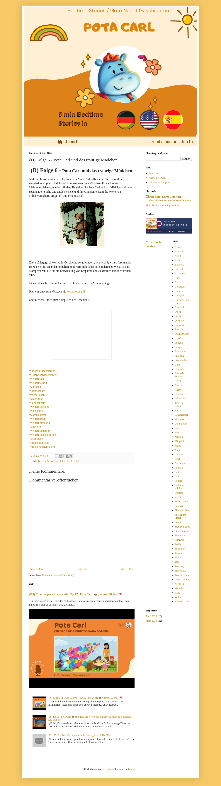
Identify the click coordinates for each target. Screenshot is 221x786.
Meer (177, 432)
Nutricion (180, 463)
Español (179, 338)
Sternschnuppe (182, 526)
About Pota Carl (157, 177)
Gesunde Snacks (179, 375)
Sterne (178, 522)
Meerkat (179, 436)
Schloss (179, 506)
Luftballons (181, 423)
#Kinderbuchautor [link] (39, 430)
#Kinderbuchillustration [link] (42, 434)
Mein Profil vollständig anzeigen (163, 205)
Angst (178, 256)
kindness (179, 419)
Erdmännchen (182, 333)
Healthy (179, 394)
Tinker (178, 557)
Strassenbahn (181, 531)
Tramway (180, 566)
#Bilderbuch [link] (36, 438)
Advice (178, 247)
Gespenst (179, 369)
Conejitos (180, 295)
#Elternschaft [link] (37, 390)
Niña (177, 458)
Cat (176, 282)
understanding (182, 579)
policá (178, 476)
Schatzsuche (181, 501)
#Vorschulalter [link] (37, 414)
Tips (177, 561)
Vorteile (179, 588)
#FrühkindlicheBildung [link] (42, 446)
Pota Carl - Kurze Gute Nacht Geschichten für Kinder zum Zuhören (170, 198)
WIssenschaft (182, 601)
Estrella (179, 342)
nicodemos (108, 769)
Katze (178, 410)
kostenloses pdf (76, 291)
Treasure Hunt (182, 575)
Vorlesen (179, 583)
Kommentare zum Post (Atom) (58, 575)
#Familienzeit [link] (37, 402)
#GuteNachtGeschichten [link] (43, 374)
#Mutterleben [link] (37, 394)
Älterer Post (127, 569)
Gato (177, 364)
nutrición (179, 467)
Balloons (179, 264)
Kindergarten (181, 414)
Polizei (178, 480)
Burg (177, 278)
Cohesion (180, 286)
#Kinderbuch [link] (36, 378)
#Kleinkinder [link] (36, 410)
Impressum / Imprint (159, 182)
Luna (177, 428)
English (179, 329)
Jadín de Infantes (179, 405)
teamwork (180, 539)
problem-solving (179, 487)
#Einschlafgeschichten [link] (42, 370)
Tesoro (178, 553)
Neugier (179, 454)
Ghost (178, 381)
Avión (178, 260)
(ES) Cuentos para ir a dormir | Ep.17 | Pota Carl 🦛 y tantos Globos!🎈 (75, 594)
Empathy (179, 325)
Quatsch (179, 492)
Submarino (180, 535)
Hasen (178, 389)
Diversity (179, 320)
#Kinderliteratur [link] (38, 382)
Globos (178, 385)
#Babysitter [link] (35, 426)
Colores (179, 291)
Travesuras (180, 570)
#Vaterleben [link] (36, 398)
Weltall (178, 597)
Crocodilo (180, 307)
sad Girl (179, 497)
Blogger (132, 769)
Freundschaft (53, 461)
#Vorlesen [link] (35, 386)
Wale (177, 592)
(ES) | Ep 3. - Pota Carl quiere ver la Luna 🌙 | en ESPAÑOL (79, 735)
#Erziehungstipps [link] (39, 442)
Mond (178, 445)
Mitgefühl (64, 461)
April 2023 (151, 616)
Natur (178, 450)
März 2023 (151, 620)
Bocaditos (180, 269)
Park (177, 472)
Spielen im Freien (180, 516)
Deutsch (42, 461)
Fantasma (180, 351)
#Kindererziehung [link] (39, 406)
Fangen (178, 347)
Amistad (179, 251)
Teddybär (75, 461)
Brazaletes (180, 273)
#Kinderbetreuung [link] (39, 422)
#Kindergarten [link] (37, 418)
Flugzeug (179, 355)
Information (181, 398)
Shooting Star (182, 510)
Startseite (82, 569)
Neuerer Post (37, 569)
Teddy (178, 544)
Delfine (179, 311)
